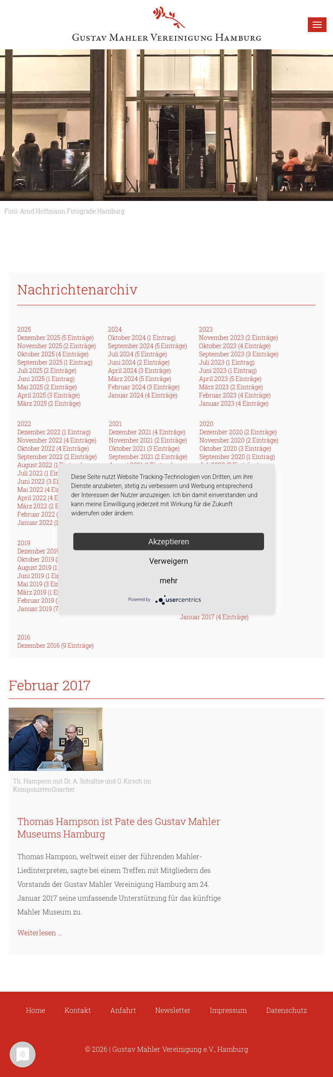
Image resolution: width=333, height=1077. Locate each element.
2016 (23, 637)
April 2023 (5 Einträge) (230, 379)
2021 (115, 424)
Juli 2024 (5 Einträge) (137, 354)
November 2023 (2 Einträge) (238, 337)
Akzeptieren (168, 541)
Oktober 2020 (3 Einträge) (235, 448)
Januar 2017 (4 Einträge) (214, 617)
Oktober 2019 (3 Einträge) (52, 559)
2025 (24, 329)
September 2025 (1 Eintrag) (54, 362)
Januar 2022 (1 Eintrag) (50, 522)
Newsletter (173, 1010)
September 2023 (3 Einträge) (238, 354)
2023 (206, 329)
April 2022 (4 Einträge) (48, 498)
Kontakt (78, 1010)
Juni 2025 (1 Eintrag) (46, 379)
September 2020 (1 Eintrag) (237, 457)
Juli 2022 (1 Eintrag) (45, 473)
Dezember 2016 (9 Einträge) (55, 645)
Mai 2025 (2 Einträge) (47, 387)
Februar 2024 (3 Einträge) (144, 387)
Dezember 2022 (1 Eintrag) (54, 432)
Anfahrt (123, 1010)
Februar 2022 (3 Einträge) (53, 514)
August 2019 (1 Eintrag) (49, 567)
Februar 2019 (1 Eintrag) (50, 600)
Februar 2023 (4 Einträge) (235, 395)
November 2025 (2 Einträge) (56, 346)
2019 (23, 543)
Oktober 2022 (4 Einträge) (53, 448)
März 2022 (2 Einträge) (49, 506)
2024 (115, 329)
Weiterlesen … (39, 932)
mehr (168, 580)
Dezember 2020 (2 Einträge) (238, 432)
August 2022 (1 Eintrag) (49, 465)
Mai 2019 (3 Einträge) (46, 584)
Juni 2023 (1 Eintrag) (228, 370)
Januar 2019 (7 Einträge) (51, 609)
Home (35, 1010)
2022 (24, 424)
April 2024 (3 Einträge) (139, 370)
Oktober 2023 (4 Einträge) (235, 346)
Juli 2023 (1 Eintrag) (227, 362)
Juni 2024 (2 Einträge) (139, 362)
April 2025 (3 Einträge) (48, 395)
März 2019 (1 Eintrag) (46, 592)
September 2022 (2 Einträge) (57, 457)
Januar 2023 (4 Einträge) (233, 403)
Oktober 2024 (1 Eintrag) (142, 337)
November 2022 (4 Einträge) (56, 440)
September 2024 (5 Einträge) (147, 346)
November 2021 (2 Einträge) (148, 440)
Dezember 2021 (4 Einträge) (147, 432)
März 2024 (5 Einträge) (139, 379)
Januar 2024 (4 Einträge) (142, 395)
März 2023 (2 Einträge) (231, 387)
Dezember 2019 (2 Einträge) (55, 551)
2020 (206, 424)
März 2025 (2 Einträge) (49, 403)
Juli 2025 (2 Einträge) (46, 370)
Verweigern (168, 560)
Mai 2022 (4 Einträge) (47, 489)
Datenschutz (286, 1010)
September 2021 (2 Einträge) (148, 457)
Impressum (228, 1010)
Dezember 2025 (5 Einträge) (55, 337)
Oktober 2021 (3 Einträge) (144, 448)
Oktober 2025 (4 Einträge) (52, 354)
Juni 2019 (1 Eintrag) (45, 576)
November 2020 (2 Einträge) (238, 440)
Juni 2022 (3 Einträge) (48, 481)
